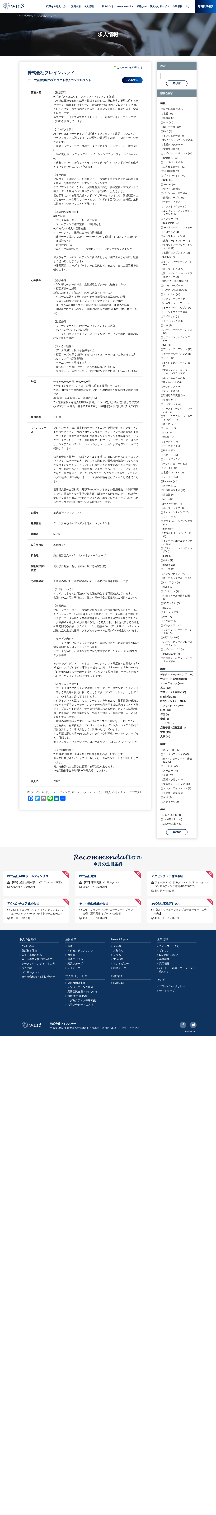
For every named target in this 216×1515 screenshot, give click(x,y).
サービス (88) (170, 766)
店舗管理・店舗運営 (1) (173, 727)
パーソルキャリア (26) (175, 193)
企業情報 (177, 6)
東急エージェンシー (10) (176, 240)
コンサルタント (105, 6)
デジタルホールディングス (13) (177, 523)
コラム (117, 954)
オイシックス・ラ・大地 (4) (176, 364)
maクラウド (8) (171, 582)
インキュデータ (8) (173, 135)
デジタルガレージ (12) (175, 463)
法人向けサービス (159, 6)
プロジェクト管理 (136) (173, 692)
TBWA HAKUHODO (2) (175, 289)
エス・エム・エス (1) (174, 377)
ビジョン (164, 950)
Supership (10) (171, 222)
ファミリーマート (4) (174, 298)
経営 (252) (165, 709)
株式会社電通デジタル (165, 903)
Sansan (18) (169, 184)
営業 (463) (165, 732)
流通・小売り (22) (173, 779)
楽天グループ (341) (173, 197)
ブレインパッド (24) (174, 175)
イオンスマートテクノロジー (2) (177, 263)
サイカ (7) (168, 358)
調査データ (119, 968)
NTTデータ (73, 968)
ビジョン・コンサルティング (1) (177, 550)
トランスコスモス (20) (175, 312)
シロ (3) (167, 432)
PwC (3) (167, 131)
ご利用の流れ (29, 946)
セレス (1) (168, 569)
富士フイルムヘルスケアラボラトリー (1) (177, 275)
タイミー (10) (170, 476)
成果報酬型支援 (76, 982)
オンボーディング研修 (80, 987)
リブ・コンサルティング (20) (176, 339)
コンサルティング (60, 792)
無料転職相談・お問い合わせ (38, 976)
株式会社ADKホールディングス (27, 876)
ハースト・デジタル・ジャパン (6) (177, 410)
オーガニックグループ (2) (177, 578)
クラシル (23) (170, 612)
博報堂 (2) (168, 118)
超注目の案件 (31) (173, 109)
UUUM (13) (169, 450)
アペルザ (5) (170, 620)
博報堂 (71, 954)
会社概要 (164, 959)
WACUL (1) (169, 437)
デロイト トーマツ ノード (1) (177, 535)
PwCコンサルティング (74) (178, 140)
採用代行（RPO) (77, 995)
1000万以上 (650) (172, 823)
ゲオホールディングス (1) (177, 353)
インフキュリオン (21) (175, 236)
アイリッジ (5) (171, 316)
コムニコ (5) (170, 428)
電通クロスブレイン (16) (176, 252)
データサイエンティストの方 (38, 963)
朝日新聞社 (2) (171, 171)
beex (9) (167, 555)
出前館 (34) (169, 494)
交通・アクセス (131, 1028)
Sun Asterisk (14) (172, 382)
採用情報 (164, 963)
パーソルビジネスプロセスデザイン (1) (177, 643)
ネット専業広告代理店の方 (37, 959)
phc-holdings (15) (172, 503)
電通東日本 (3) (171, 149)
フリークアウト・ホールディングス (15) (177, 418)
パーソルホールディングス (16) (177, 331)
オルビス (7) (170, 423)
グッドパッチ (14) (173, 320)
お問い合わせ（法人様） (81, 1004)
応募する (133, 80)
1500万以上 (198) (172, 819)
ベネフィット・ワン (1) (176, 303)
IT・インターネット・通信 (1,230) (177, 760)
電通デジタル (75, 959)
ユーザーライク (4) (173, 508)
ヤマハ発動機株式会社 (93, 903)
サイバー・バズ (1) (173, 649)
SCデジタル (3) (171, 603)
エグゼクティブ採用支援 (81, 1000)
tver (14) (167, 344)
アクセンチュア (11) (174, 573)
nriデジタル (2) (171, 637)
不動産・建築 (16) (173, 792)
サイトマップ (167, 991)
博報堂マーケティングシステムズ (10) (177, 660)
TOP (18, 15)
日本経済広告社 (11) (174, 490)
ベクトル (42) (170, 454)
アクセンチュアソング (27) (177, 349)
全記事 (117, 946)
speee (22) (169, 564)
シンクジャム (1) (172, 459)
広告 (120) (165, 687)
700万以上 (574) (172, 814)
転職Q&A (142, 6)
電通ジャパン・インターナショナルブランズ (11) (177, 372)
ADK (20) (168, 122)
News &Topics (125, 6)
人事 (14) (165, 736)
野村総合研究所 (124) (174, 395)
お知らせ (118, 950)
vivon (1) (168, 586)
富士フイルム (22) (173, 269)
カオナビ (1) (170, 485)
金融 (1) (164, 718)
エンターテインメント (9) (177, 788)
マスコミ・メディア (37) (176, 784)
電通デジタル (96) (173, 144)
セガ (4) (167, 325)
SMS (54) (168, 179)
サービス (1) (167, 723)
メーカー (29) (170, 770)
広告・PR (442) (171, 749)
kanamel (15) (170, 481)
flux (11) (167, 616)
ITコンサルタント (81, 792)
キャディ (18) (170, 441)
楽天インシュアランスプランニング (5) (177, 213)
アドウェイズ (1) (172, 202)
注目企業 (76, 6)
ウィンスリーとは (169, 946)
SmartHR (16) (170, 157)
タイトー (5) (170, 516)
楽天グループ (75, 963)
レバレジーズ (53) (173, 285)
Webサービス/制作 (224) (173, 679)
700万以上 (135, 792)
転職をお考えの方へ (57, 6)
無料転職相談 (205, 6)
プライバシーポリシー (172, 986)
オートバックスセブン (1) (177, 307)
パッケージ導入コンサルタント (111, 792)
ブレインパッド (39, 792)
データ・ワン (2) (172, 625)
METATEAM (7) (171, 653)
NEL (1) (167, 607)
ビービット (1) (171, 591)
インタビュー (121, 963)
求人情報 (89, 6)
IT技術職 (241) (168, 696)
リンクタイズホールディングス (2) (177, 631)
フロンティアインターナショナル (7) (177, 247)
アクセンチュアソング (80, 950)
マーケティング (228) (171, 683)
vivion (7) (168, 560)
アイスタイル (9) (172, 446)
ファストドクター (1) (174, 206)
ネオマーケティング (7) (176, 512)
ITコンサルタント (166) (173, 701)
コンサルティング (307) (176, 754)
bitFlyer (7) (169, 257)
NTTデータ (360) (172, 126)
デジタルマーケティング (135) (176, 674)
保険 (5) (167, 797)
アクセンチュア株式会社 (167, 876)
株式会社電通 (88, 876)
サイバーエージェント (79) (177, 153)
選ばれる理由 (29, 950)
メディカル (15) (171, 801)
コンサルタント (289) (171, 705)
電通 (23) (168, 113)
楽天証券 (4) (170, 399)
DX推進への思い (168, 954)
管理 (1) (164, 714)
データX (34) (170, 468)
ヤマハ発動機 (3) (172, 188)
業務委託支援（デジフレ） (82, 991)
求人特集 (118, 959)
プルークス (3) (171, 390)
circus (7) (168, 499)
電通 (70, 946)
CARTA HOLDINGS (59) (176, 281)
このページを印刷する (128, 67)
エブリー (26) (170, 218)
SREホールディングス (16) (178, 227)
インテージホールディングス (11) (177, 542)
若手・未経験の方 (32, 954)
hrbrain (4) (168, 528)
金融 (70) (168, 775)
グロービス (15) (171, 231)
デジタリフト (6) (172, 386)
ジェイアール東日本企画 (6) (176, 597)
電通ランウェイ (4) (173, 472)
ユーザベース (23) (173, 162)
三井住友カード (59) (174, 166)
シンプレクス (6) (172, 404)
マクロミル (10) (171, 294)
